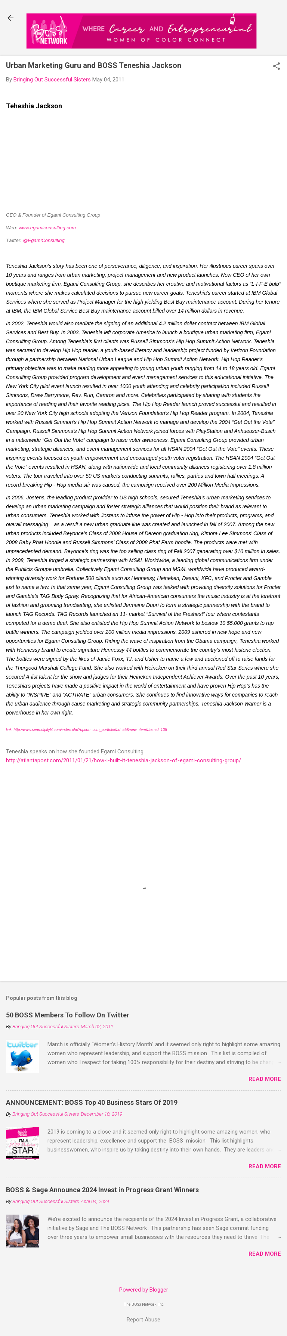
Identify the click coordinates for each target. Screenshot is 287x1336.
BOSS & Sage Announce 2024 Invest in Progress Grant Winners (102, 1190)
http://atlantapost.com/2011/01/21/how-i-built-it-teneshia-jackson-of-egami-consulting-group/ (123, 760)
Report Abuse (143, 1319)
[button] (276, 67)
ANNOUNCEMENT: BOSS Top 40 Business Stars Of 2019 (92, 1102)
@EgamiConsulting (43, 240)
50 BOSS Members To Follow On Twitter (67, 1015)
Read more (265, 1079)
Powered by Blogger (143, 1289)
